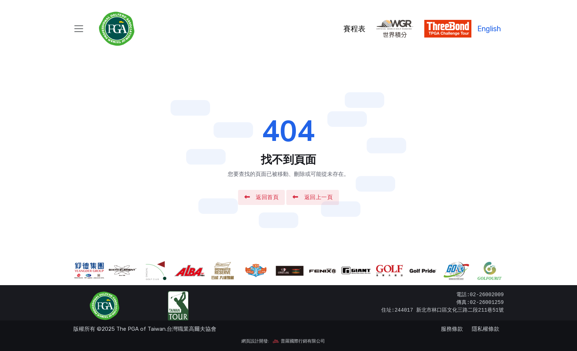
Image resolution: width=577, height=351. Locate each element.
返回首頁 (261, 197)
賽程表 (354, 28)
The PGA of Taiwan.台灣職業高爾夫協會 (166, 329)
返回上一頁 (313, 197)
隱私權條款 (485, 329)
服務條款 (452, 329)
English (489, 28)
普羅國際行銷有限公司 (298, 341)
